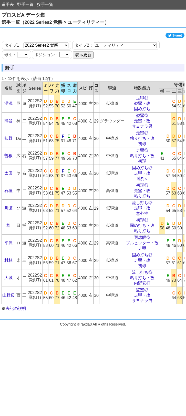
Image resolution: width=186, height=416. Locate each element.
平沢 (8, 258)
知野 (8, 153)
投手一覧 (45, 4)
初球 (142, 159)
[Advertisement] (93, 38)
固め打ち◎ (142, 183)
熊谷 (8, 136)
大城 (8, 293)
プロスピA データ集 (23, 15)
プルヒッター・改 (142, 258)
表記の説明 (16, 324)
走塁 (142, 263)
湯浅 (8, 119)
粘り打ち (142, 211)
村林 (8, 275)
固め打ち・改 (142, 241)
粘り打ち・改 (142, 153)
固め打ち (142, 124)
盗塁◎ (142, 131)
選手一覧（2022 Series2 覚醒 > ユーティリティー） (55, 22)
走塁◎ (142, 113)
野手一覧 (25, 4)
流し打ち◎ (142, 218)
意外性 (142, 229)
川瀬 (8, 223)
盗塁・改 (142, 119)
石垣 (8, 206)
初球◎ (142, 200)
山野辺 (8, 310)
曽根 (8, 171)
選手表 (8, 4)
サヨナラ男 (142, 141)
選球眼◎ (142, 253)
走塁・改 (142, 136)
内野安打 (142, 298)
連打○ (142, 194)
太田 (8, 188)
